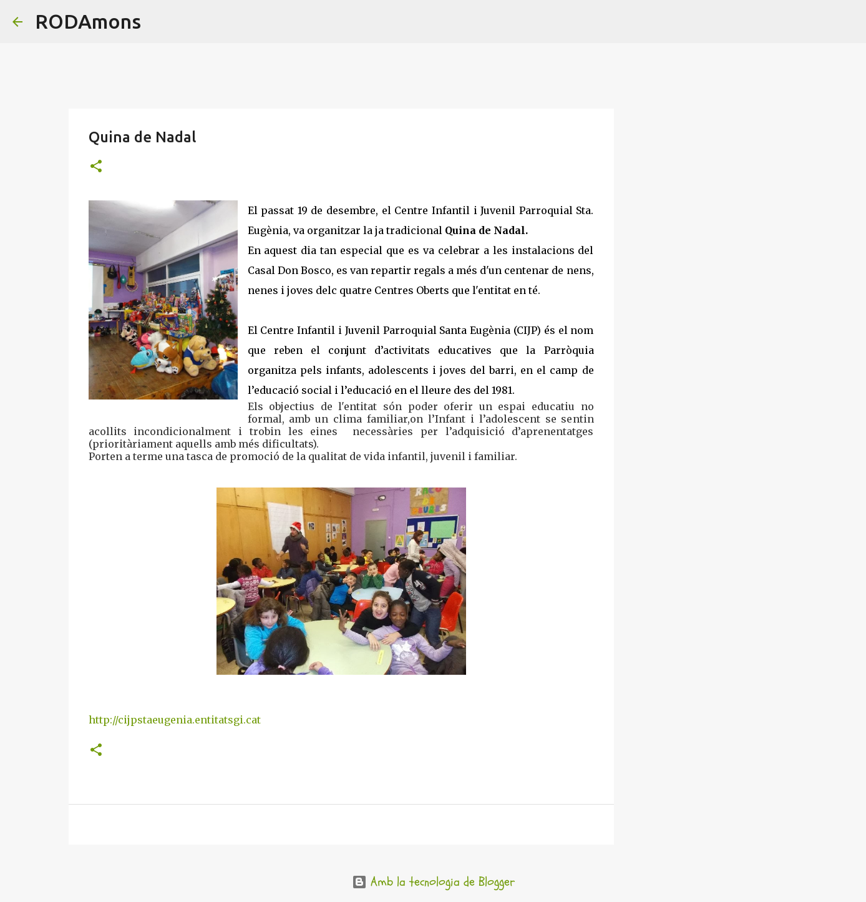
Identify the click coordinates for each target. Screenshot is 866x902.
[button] (96, 167)
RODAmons (88, 21)
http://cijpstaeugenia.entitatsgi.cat (175, 719)
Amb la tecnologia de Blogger (433, 881)
